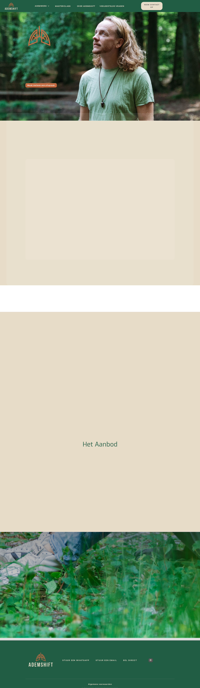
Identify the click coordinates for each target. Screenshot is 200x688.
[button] (42, 6)
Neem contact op (152, 6)
